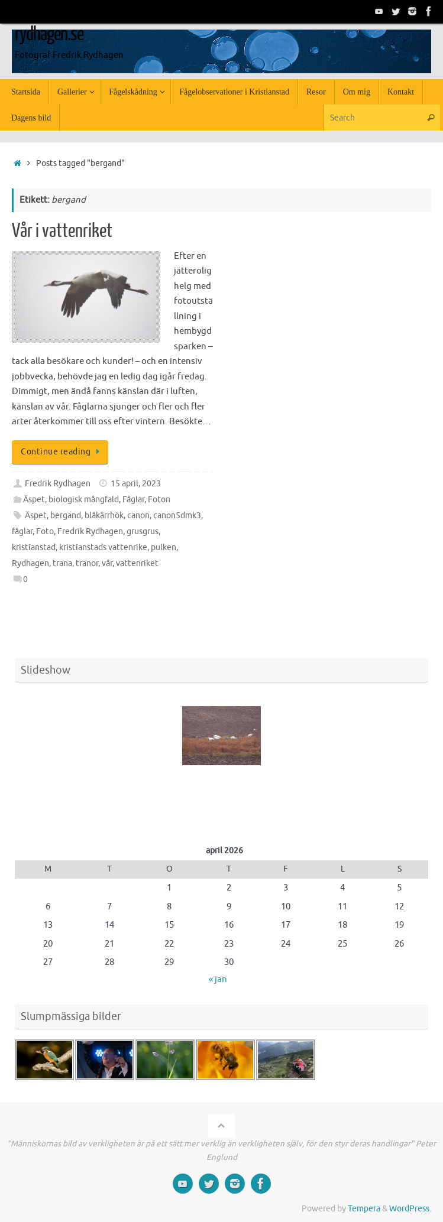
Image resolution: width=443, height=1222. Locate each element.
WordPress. (410, 1209)
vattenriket (137, 563)
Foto (45, 531)
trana (62, 563)
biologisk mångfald (83, 500)
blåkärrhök (104, 516)
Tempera (364, 1209)
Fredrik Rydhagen (57, 484)
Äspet (34, 500)
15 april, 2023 (136, 484)
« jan (218, 979)
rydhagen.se (49, 34)
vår (107, 563)
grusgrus (143, 531)
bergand (65, 516)
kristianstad (34, 547)
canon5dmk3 (177, 516)
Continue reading (62, 452)
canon (138, 516)
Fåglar (133, 500)
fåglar (22, 531)
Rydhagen (30, 563)
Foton (159, 500)
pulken (163, 547)
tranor (87, 563)
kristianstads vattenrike (103, 547)
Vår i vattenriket (62, 231)
